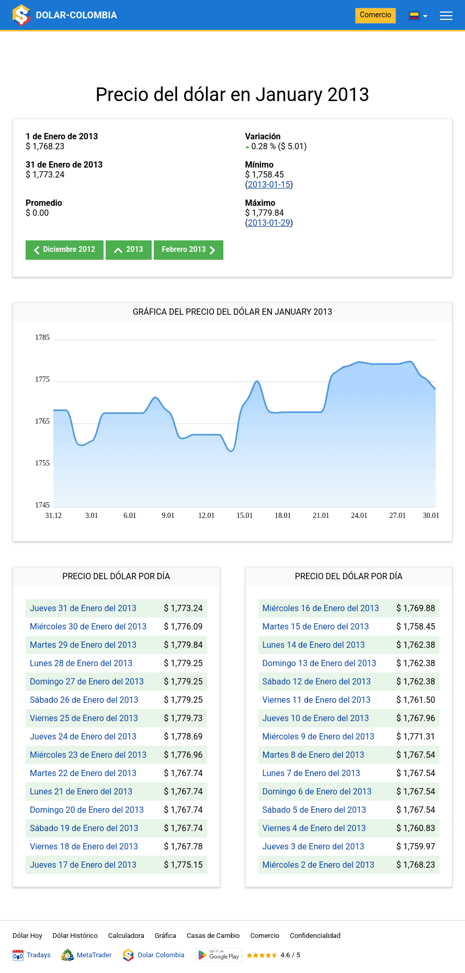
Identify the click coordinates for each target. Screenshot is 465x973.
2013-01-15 (269, 185)
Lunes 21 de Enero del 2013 (81, 792)
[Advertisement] (232, 57)
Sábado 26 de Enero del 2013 (84, 700)
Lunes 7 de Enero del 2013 (311, 773)
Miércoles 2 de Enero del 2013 (319, 865)
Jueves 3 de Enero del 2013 (314, 847)
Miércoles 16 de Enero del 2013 (321, 608)
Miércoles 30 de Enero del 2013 (88, 627)
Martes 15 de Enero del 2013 (316, 627)
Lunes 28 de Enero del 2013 (81, 663)
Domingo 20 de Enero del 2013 (87, 810)
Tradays (32, 955)
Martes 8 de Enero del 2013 (314, 755)
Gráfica (165, 935)
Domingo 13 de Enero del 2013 (320, 663)
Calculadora (126, 935)
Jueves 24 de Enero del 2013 (83, 737)
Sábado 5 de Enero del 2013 (315, 810)
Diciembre (64, 250)
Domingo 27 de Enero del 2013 (87, 682)
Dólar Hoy (27, 935)
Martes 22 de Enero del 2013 (83, 773)
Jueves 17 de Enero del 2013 (83, 865)
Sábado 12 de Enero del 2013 (317, 682)
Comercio (375, 14)
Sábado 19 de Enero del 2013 (84, 828)
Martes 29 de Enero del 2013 (83, 645)
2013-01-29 (269, 223)
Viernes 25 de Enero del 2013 (84, 718)
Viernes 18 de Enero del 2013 (84, 847)
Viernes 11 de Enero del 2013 (317, 700)
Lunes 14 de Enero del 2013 (314, 645)
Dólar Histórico (75, 935)
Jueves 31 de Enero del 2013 (83, 608)
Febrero (188, 250)
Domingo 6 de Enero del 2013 (317, 792)
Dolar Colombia (153, 955)
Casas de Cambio (213, 935)
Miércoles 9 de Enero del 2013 (319, 737)
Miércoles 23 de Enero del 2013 (88, 755)
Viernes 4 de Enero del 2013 (314, 828)
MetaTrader (86, 955)
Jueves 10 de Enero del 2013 (316, 718)
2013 (128, 249)
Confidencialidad (315, 935)
